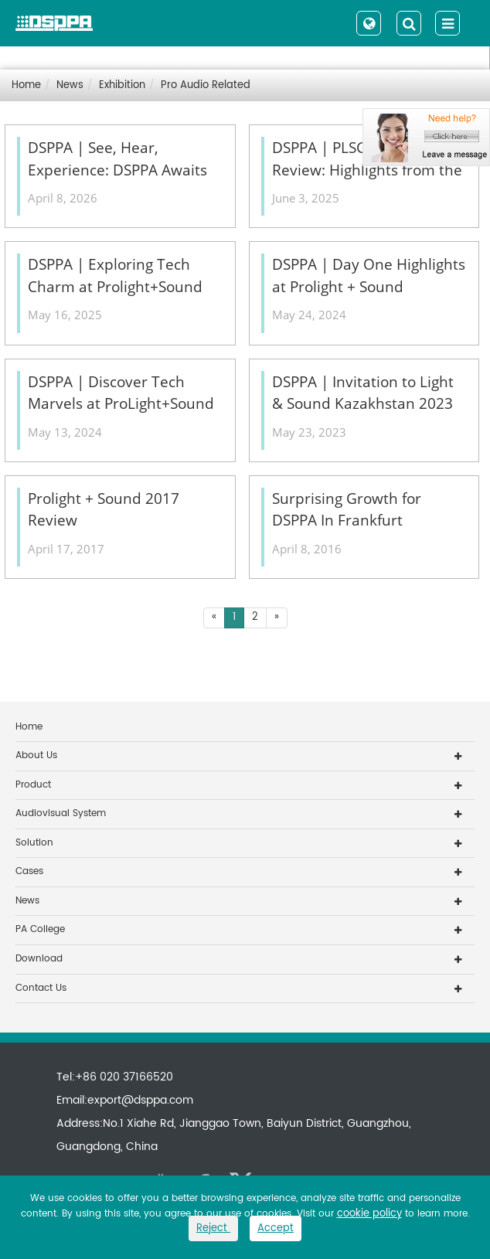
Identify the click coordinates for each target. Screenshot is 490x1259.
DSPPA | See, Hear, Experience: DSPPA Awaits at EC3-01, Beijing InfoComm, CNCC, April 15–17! (121, 159)
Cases (29, 871)
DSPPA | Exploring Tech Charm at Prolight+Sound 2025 (115, 276)
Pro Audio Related (205, 85)
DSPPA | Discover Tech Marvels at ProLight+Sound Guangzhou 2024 (121, 393)
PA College (40, 929)
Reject (213, 1228)
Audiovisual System (60, 813)
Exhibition (122, 85)
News (69, 85)
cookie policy (369, 1214)
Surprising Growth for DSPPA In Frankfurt (346, 509)
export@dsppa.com (140, 1100)
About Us (36, 755)
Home (26, 85)
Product (33, 785)
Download (39, 958)
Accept (275, 1228)
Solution (34, 842)
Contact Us (40, 988)
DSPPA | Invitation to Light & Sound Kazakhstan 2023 (363, 393)
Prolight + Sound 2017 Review (103, 509)
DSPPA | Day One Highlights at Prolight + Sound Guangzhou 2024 (368, 276)
